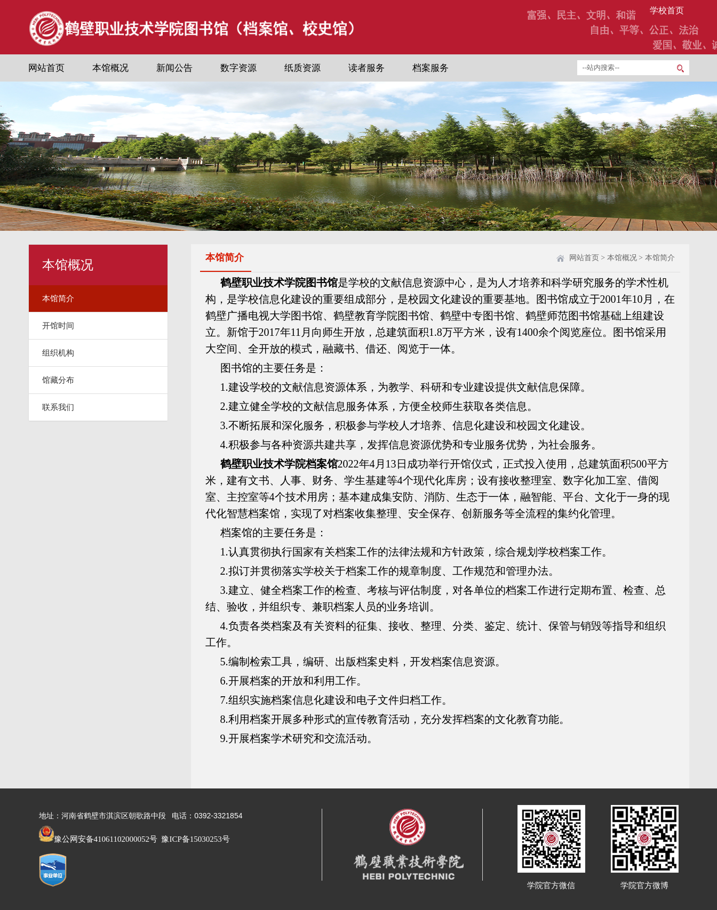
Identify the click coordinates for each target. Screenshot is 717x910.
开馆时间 (58, 325)
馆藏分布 (58, 380)
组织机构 (58, 353)
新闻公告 (174, 68)
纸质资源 (302, 68)
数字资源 (238, 68)
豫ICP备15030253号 (195, 839)
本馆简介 (58, 298)
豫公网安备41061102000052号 (98, 839)
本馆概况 (110, 68)
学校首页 (667, 10)
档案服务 (430, 68)
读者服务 (366, 68)
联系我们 (58, 407)
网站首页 (46, 68)
